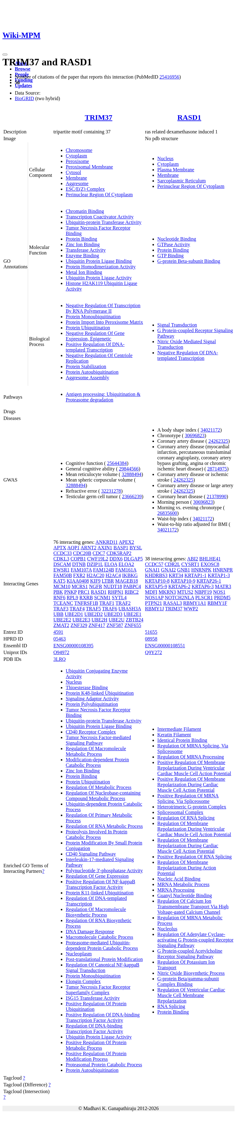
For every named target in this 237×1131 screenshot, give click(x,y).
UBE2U (117, 619)
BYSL (136, 547)
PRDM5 (222, 597)
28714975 (217, 468)
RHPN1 (115, 592)
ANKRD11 (106, 542)
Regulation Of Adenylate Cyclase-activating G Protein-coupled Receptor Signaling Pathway (195, 940)
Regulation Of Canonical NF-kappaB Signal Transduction (102, 967)
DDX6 (116, 558)
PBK (58, 592)
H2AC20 (95, 575)
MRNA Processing (175, 890)
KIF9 (95, 581)
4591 (58, 632)
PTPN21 (153, 603)
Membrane (76, 178)
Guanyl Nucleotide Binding (184, 895)
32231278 (111, 491)
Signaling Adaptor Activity (92, 698)
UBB (58, 614)
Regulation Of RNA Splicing (185, 817)
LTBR (108, 581)
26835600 (167, 513)
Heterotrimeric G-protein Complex (191, 806)
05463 (59, 638)
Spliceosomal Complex (180, 812)
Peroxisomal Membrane (89, 166)
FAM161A (125, 569)
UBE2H (99, 619)
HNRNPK (201, 569)
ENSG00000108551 (165, 645)
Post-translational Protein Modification (104, 959)
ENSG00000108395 (73, 645)
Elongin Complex (83, 981)
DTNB (79, 564)
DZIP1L (95, 564)
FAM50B (62, 575)
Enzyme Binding (82, 255)
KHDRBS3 (156, 575)
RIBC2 (132, 592)
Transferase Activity (86, 250)
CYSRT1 (190, 564)
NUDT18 (112, 586)
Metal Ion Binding (84, 272)
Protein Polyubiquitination (92, 704)
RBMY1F (217, 603)
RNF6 (59, 597)
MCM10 (61, 586)
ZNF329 (78, 625)
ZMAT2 (61, 625)
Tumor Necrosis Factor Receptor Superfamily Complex (98, 989)
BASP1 (121, 547)
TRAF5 (93, 608)
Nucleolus (167, 928)
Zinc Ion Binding (83, 244)
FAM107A (81, 569)
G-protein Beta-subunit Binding (188, 261)
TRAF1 (106, 603)
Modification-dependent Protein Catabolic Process (97, 762)
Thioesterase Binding (87, 687)
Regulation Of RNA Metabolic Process (104, 826)
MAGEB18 (126, 581)
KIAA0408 (78, 581)
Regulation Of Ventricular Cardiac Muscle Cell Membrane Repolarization (191, 995)
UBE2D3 (113, 614)
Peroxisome (77, 161)
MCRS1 (80, 586)
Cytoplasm (76, 155)
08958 (151, 638)
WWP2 (191, 608)
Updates (23, 85)
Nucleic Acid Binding (179, 878)
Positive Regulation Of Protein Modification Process (96, 1056)
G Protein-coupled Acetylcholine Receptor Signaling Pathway (189, 953)
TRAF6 (109, 608)
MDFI (151, 592)
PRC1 (83, 592)
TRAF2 (123, 603)
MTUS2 (185, 592)
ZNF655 (132, 625)
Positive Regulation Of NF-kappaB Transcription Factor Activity (100, 884)
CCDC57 (154, 564)
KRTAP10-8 (157, 581)
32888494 (131, 474)
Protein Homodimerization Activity (101, 266)
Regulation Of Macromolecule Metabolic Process (96, 751)
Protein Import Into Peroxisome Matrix (104, 322)
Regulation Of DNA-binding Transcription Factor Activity (94, 1028)
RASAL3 (172, 603)
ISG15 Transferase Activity (93, 998)
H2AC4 (113, 575)
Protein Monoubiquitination (93, 316)
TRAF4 (77, 608)
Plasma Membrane (175, 169)
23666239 (132, 496)
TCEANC (63, 603)
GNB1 (183, 569)
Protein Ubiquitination (88, 327)
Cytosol (73, 172)
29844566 (129, 468)
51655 (151, 632)
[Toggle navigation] (4, 54)
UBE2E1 (132, 614)
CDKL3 (61, 558)
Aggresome (77, 183)
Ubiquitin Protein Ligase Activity (99, 277)
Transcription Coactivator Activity (100, 216)
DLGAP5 (133, 558)
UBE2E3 (81, 619)
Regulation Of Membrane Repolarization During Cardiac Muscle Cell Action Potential (187, 845)
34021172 (210, 430)
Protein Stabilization (86, 366)
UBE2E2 (62, 619)
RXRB (86, 597)
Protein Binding (81, 239)
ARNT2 (89, 547)
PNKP (70, 592)
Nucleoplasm (79, 953)
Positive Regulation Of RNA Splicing (194, 856)
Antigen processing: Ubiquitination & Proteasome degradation (103, 397)
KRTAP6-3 (203, 586)
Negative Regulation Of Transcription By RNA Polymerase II (103, 308)
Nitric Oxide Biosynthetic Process (191, 973)
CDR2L (172, 564)
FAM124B (103, 569)
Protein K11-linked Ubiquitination (100, 892)
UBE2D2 (93, 614)
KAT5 (59, 581)
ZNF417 (97, 625)
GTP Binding (170, 255)
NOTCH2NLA (179, 597)
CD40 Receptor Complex (91, 731)
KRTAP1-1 (196, 575)
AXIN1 (105, 547)
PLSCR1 (204, 597)
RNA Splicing (171, 1006)
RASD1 (189, 117)
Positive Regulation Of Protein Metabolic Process (96, 1045)
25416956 (169, 76)
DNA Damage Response (90, 931)
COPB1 (78, 558)
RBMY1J (154, 608)
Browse (22, 68)
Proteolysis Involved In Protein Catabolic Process (96, 834)
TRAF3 (61, 608)
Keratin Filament (174, 734)
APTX (59, 547)
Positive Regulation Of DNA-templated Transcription (95, 347)
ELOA (110, 564)
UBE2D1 (74, 614)
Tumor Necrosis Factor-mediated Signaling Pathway (98, 740)
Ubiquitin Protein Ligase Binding (99, 261)
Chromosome (79, 150)
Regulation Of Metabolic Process (98, 787)
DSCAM (62, 564)
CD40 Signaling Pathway (91, 853)
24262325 (218, 441)
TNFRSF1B (86, 603)
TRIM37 (98, 117)
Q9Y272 (153, 652)
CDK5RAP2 (118, 553)
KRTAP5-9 (156, 586)
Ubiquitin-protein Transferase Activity (103, 222)
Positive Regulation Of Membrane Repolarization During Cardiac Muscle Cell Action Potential (191, 784)
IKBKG (130, 575)
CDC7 (99, 553)
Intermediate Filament (179, 729)
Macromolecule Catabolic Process (99, 937)
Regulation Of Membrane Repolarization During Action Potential (186, 868)
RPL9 (72, 597)
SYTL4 (119, 597)
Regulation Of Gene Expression (97, 876)
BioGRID (24, 98)
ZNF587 (114, 625)
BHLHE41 (210, 558)
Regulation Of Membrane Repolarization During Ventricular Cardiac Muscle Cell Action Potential (194, 829)
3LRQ (59, 659)
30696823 (195, 435)
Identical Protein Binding (182, 740)
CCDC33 (62, 553)
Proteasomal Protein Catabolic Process (104, 1064)
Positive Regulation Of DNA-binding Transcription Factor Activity (103, 1017)
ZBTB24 (134, 619)
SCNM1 (102, 597)
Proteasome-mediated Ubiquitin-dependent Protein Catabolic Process (102, 945)
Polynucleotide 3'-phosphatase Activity (104, 870)
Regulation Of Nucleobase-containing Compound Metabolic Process (103, 795)
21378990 (217, 496)
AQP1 (73, 547)
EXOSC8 (210, 564)
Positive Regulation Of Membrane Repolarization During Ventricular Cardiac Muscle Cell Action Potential (194, 768)
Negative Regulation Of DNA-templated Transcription (187, 355)
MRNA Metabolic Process (183, 884)
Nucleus (165, 158)
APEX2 (126, 542)
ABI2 (192, 558)
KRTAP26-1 (209, 581)
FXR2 (79, 575)
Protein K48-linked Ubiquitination (100, 693)
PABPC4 (132, 586)
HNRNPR (223, 569)
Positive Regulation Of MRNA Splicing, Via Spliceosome (188, 798)
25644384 (117, 463)
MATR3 (223, 586)
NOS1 (219, 592)
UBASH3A (129, 608)
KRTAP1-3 (219, 575)
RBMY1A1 (194, 603)
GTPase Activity (173, 244)
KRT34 (176, 575)
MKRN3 (167, 592)
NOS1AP (154, 597)
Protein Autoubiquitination (92, 372)
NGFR (95, 586)
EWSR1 (61, 569)
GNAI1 (152, 569)
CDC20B (82, 553)
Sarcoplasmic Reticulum (181, 180)
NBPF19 (203, 592)
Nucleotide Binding (176, 239)
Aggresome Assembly (87, 377)
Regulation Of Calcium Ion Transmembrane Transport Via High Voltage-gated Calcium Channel (193, 906)
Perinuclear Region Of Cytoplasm (99, 194)
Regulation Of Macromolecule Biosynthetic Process (96, 912)
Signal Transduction (177, 325)
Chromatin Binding (85, 211)
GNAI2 (168, 569)
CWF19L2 (97, 558)
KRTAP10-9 (183, 581)
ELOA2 (126, 564)
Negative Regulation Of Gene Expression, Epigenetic (95, 336)
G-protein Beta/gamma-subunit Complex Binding (188, 981)
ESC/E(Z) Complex (85, 189)
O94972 (61, 652)
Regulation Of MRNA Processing (190, 756)
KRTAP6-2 (179, 586)
